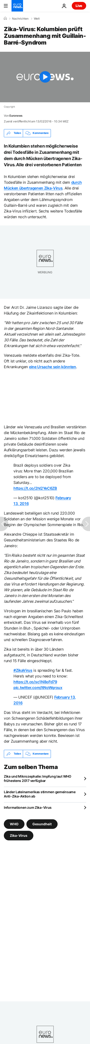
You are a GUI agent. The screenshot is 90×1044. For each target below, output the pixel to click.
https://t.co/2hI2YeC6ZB (35, 488)
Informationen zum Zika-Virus (28, 807)
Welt (37, 18)
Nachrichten (20, 18)
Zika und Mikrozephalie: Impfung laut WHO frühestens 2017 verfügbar (37, 778)
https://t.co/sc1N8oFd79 (35, 681)
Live (79, 6)
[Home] (5, 18)
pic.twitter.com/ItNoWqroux (37, 687)
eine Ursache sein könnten (52, 366)
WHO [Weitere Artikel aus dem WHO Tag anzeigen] (14, 824)
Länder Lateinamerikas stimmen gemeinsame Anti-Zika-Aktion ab (40, 794)
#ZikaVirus (22, 670)
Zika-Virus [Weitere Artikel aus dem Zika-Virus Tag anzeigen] (18, 835)
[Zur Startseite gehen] (17, 5)
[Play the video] (45, 77)
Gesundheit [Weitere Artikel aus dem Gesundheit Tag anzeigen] (42, 824)
